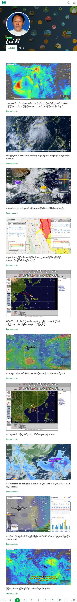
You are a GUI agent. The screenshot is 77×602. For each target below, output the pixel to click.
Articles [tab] (11, 48)
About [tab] (21, 48)
